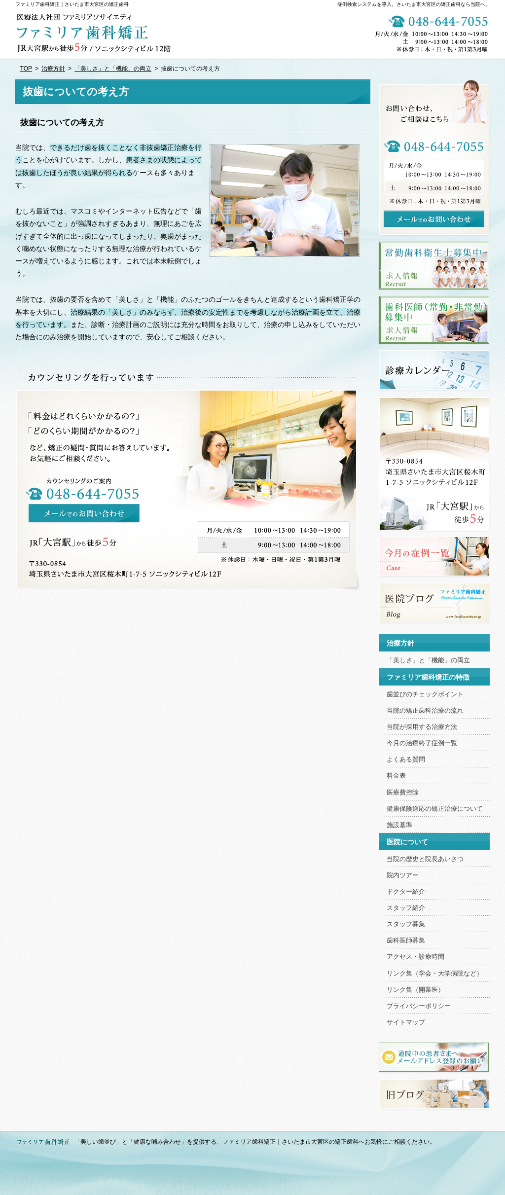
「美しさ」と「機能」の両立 (428, 660)
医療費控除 (403, 792)
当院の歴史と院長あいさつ (425, 859)
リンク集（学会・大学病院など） (435, 973)
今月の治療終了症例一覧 (422, 743)
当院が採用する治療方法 (422, 727)
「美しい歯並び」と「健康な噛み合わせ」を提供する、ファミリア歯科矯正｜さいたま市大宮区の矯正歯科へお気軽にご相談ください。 (254, 1141)
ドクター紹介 (406, 891)
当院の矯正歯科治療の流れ (425, 710)
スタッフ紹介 (406, 908)
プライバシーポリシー (419, 1006)
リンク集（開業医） (415, 989)
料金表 (396, 775)
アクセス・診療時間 (415, 956)
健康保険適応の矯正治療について (435, 808)
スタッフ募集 (406, 924)
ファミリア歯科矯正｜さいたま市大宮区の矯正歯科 (72, 4)
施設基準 (399, 825)
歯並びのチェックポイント (425, 694)
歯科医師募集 (406, 940)
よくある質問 (406, 759)
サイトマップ (406, 1022)
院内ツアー (403, 875)
